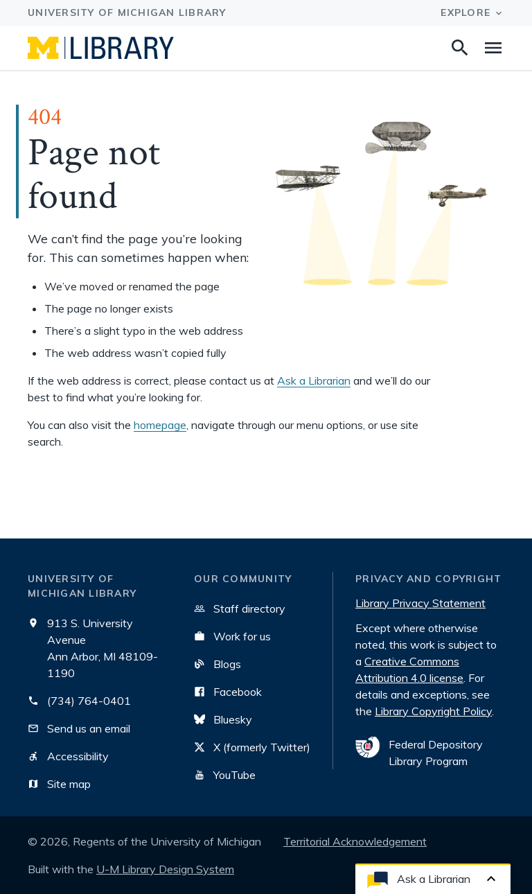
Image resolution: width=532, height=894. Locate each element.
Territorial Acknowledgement (355, 841)
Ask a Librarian (314, 380)
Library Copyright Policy (433, 711)
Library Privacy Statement (420, 603)
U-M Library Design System (165, 869)
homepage (160, 425)
